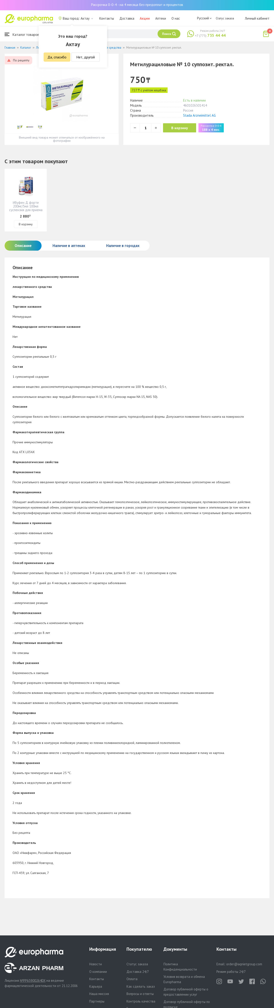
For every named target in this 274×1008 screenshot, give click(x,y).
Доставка (126, 18)
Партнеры (96, 1001)
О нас (175, 18)
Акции (145, 18)
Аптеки (160, 18)
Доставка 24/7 (137, 971)
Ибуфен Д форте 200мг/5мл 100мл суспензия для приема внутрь (25, 208)
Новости (95, 964)
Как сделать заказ (140, 986)
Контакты (106, 18)
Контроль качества (140, 1001)
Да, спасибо (56, 57)
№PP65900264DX (32, 980)
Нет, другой (85, 57)
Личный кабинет (257, 18)
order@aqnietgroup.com (244, 964)
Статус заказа (225, 18)
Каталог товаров (22, 34)
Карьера (95, 986)
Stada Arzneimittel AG (199, 115)
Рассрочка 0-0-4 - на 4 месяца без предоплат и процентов (137, 4)
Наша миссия (99, 994)
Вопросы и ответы (140, 994)
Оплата (131, 979)
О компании (98, 971)
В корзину (180, 128)
